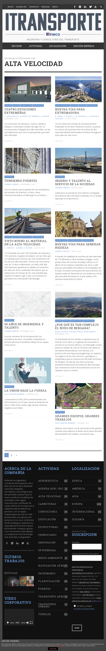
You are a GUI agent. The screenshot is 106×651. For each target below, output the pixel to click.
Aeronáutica (48, 480)
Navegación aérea (52, 565)
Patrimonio (46, 573)
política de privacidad (85, 609)
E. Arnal (59, 116)
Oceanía (78, 519)
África (77, 480)
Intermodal (47, 550)
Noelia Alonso (61, 332)
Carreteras (47, 504)
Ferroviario (26, 105)
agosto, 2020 (70, 119)
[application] (19, 617)
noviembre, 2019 (28, 184)
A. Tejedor (44, 116)
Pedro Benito (90, 332)
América (78, 488)
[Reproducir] (8, 622)
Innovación (47, 542)
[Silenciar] (27, 622)
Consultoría (47, 511)
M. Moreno (34, 116)
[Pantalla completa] (31, 622)
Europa (16, 105)
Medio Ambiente (50, 558)
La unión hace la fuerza (25, 390)
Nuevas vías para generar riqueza (78, 246)
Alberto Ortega (62, 251)
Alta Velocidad (63, 105)
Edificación (47, 519)
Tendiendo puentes (20, 181)
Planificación (49, 581)
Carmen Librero (11, 184)
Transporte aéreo (52, 596)
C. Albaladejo (10, 116)
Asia (75, 496)
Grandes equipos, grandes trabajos (77, 417)
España (8, 105)
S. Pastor (28, 248)
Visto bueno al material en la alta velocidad (25, 242)
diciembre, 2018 (27, 331)
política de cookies (58, 646)
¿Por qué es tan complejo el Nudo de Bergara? (77, 326)
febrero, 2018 (32, 394)
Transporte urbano (47, 605)
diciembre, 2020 (11, 119)
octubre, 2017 (83, 423)
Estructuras (48, 527)
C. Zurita (8, 248)
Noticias (11, 573)
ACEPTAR (53, 649)
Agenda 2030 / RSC (51, 488)
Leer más (9, 141)
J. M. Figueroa (80, 116)
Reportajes (38, 105)
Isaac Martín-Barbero (14, 394)
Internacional (74, 240)
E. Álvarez (18, 248)
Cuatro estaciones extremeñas (20, 111)
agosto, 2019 (77, 188)
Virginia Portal (76, 332)
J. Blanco (68, 116)
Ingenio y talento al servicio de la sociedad (75, 182)
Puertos (44, 588)
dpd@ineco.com (97, 601)
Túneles (44, 614)
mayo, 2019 (76, 251)
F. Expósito (23, 116)
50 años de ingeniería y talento (24, 325)
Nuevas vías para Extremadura (70, 111)
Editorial (9, 177)
